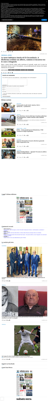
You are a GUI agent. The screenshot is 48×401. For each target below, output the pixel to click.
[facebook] (1, 51)
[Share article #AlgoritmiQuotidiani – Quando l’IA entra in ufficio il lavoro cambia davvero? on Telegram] (28, 157)
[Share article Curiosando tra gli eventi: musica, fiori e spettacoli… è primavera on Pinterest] (22, 110)
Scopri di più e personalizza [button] (7, 19)
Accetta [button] (44, 19)
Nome (3, 87)
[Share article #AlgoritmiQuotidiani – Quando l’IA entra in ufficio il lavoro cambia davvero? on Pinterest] (22, 157)
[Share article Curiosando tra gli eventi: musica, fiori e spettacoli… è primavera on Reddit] (26, 110)
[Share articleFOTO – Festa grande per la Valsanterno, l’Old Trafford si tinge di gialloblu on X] (19, 135)
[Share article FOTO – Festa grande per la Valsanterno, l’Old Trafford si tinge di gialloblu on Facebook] (17, 135)
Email (3, 89)
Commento (4, 85)
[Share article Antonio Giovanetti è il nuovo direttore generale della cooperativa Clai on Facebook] (17, 146)
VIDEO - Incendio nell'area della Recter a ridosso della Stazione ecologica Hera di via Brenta (22, 232)
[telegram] (12, 51)
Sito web (4, 91)
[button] (46, 1)
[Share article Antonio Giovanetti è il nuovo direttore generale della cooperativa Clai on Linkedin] (21, 146)
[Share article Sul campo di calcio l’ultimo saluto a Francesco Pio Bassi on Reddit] (8, 359)
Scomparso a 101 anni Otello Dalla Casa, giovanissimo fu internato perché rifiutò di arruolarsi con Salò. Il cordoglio (22, 317)
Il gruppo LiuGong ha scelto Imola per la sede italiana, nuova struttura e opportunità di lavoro (23, 278)
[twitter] (3, 51)
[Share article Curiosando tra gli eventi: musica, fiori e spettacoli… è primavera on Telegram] (28, 110)
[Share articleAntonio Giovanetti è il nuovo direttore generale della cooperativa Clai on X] (19, 146)
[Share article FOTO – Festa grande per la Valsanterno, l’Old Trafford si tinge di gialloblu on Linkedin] (21, 135)
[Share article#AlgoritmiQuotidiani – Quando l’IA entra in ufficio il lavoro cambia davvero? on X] (19, 157)
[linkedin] (5, 51)
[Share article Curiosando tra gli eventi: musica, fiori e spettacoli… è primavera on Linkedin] (21, 110)
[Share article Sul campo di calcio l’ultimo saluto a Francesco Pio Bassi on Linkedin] (4, 359)
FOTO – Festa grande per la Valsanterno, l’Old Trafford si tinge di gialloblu (30, 130)
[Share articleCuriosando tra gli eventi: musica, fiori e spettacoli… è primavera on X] (19, 110)
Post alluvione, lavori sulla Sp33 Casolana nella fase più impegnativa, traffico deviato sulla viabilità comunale (32, 117)
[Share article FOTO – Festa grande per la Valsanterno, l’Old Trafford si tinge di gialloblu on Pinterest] (22, 135)
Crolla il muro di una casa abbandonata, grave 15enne (15, 237)
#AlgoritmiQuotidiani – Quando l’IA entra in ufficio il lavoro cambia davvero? (32, 152)
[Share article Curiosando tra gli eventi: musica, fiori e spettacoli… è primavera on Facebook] (17, 110)
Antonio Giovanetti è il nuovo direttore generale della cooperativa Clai (30, 141)
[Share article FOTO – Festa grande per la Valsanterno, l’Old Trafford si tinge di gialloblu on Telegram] (28, 135)
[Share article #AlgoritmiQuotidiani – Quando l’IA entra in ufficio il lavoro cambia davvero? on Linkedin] (21, 157)
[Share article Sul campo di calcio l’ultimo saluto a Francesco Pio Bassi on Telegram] (9, 359)
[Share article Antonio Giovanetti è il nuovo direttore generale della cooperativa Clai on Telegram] (28, 146)
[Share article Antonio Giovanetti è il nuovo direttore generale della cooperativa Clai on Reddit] (26, 146)
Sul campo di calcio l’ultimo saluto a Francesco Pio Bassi (16, 356)
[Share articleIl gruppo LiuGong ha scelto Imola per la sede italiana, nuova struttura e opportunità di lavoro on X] (3, 280)
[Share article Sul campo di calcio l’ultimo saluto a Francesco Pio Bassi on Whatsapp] (7, 359)
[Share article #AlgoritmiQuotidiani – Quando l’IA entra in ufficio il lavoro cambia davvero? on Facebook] (17, 157)
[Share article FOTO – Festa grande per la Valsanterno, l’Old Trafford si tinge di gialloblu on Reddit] (26, 135)
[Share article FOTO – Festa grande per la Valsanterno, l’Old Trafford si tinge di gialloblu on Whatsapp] (24, 135)
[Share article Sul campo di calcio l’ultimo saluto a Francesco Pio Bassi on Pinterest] (6, 359)
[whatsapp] (9, 51)
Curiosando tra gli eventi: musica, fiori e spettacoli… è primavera (28, 105)
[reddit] (10, 51)
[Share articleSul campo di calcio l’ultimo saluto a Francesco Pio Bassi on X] (3, 359)
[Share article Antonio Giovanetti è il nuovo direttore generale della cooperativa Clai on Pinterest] (22, 146)
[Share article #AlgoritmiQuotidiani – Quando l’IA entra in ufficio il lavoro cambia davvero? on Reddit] (26, 157)
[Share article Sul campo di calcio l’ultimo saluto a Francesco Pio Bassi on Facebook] (2, 359)
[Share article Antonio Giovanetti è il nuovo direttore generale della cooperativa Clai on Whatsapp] (24, 146)
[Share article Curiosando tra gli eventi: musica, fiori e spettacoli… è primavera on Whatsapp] (24, 110)
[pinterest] (7, 51)
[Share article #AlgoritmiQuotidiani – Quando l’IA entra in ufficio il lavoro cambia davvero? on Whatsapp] (24, 157)
